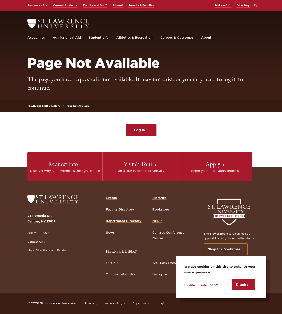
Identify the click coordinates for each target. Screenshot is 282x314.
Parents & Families (141, 5)
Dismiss (242, 284)
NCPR (157, 221)
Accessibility (113, 303)
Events (111, 198)
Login (161, 303)
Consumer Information (121, 274)
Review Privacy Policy (201, 284)
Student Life (98, 37)
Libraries (159, 198)
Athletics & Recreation (134, 37)
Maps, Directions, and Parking (47, 250)
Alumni (118, 5)
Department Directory (124, 221)
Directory (243, 5)
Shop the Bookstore (224, 249)
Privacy (90, 303)
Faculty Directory (120, 209)
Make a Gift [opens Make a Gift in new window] (223, 5)
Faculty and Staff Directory (43, 106)
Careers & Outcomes (176, 37)
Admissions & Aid (67, 37)
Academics (36, 37)
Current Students (65, 5)
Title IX (110, 262)
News (110, 232)
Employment (161, 274)
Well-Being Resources (167, 262)
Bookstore (160, 209)
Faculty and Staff (95, 5)
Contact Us (35, 241)
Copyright (139, 303)
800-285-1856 (37, 233)
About (206, 37)
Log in (139, 130)
